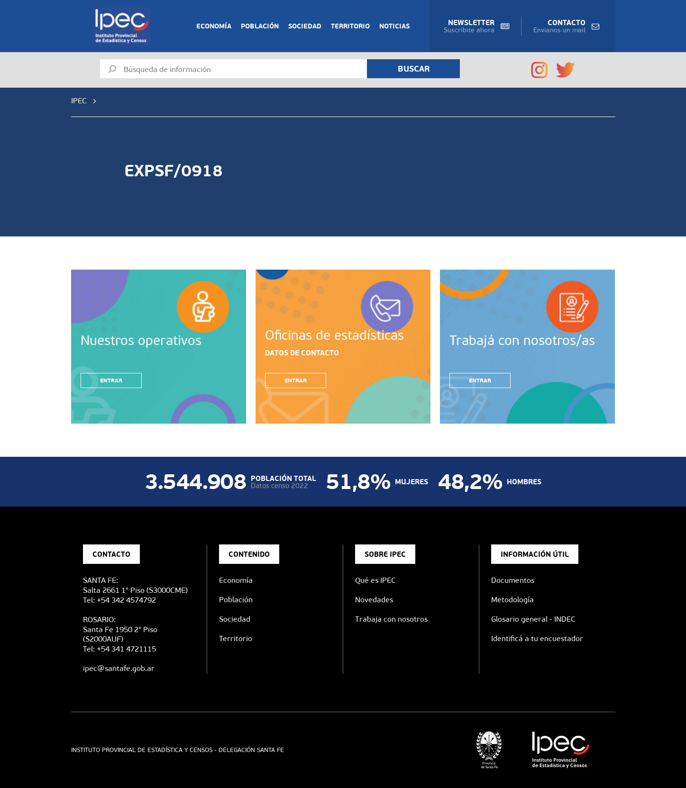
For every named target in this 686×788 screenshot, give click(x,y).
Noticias (394, 26)
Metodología (512, 599)
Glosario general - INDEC (533, 619)
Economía (213, 26)
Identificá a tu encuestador (537, 638)
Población (260, 26)
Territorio (350, 26)
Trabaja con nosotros (391, 619)
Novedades (374, 599)
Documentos (512, 580)
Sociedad (304, 26)
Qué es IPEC (375, 580)
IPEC (79, 100)
